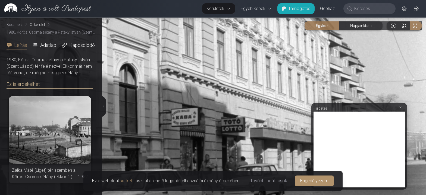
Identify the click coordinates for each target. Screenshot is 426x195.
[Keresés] (372, 8)
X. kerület (37, 24)
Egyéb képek (256, 8)
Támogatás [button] (296, 8)
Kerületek (218, 8)
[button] (404, 8)
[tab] (18, 45)
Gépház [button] (327, 8)
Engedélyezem (314, 180)
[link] (45, 8)
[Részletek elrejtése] (104, 106)
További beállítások (268, 180)
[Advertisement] (359, 149)
